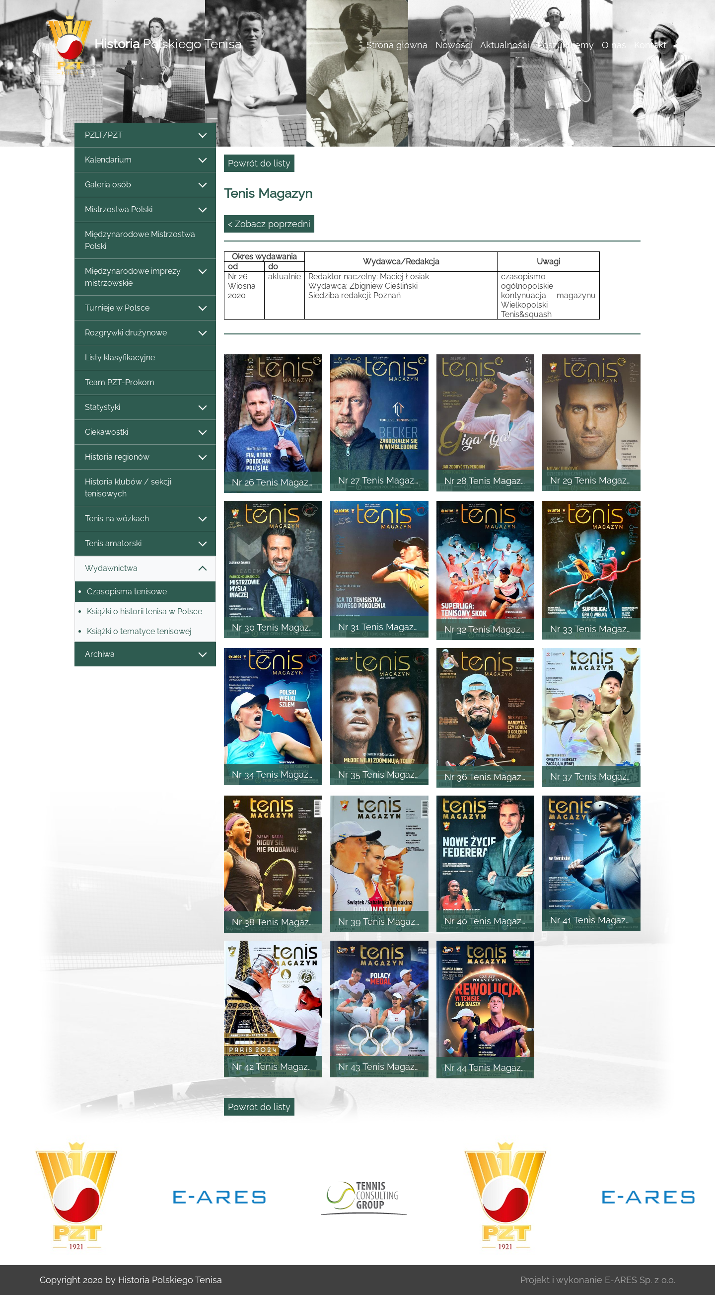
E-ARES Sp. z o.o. (640, 1280)
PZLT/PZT (145, 135)
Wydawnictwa (145, 569)
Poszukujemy (565, 45)
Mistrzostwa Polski (145, 210)
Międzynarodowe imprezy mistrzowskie (145, 277)
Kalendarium (145, 160)
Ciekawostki (145, 432)
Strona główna (397, 45)
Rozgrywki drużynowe (145, 333)
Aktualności (504, 45)
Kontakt (650, 45)
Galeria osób (145, 185)
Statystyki (145, 408)
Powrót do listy (259, 163)
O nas (614, 45)
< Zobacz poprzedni (269, 224)
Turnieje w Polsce (145, 308)
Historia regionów (145, 457)
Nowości (453, 45)
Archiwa (145, 654)
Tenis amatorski (145, 544)
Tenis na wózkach (145, 519)
